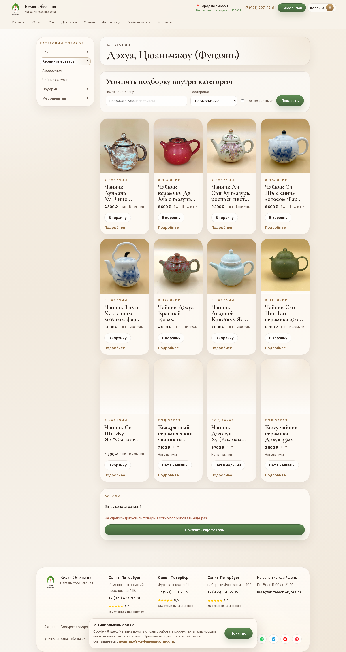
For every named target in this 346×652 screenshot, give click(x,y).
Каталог (18, 22)
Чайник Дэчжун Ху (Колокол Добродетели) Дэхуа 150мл (229, 433)
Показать (290, 100)
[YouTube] (285, 639)
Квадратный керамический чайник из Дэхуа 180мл (175, 433)
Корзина (322, 7)
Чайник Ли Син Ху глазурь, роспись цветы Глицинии (230, 193)
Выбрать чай (291, 8)
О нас (36, 22)
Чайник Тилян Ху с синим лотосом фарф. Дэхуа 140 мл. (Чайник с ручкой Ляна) (123, 313)
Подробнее (114, 227)
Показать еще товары (205, 529)
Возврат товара (74, 626)
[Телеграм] (273, 639)
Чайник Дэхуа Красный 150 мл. (176, 313)
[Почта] (297, 639)
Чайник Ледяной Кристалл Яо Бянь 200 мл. (227, 313)
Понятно (238, 633)
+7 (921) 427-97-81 (260, 7)
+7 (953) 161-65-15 (222, 592)
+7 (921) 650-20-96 (174, 592)
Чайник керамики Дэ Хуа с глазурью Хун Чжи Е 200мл (176, 193)
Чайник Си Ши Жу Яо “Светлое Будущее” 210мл (124, 433)
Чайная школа (139, 22)
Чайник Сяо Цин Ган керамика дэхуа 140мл (284, 313)
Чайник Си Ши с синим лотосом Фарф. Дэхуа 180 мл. (284, 193)
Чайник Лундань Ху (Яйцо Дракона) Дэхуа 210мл (119, 193)
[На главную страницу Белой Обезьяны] (100, 7)
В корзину (118, 217)
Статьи (89, 22)
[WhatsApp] (262, 639)
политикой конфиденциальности (146, 641)
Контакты (165, 22)
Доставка (69, 22)
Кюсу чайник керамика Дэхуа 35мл (281, 433)
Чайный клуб (111, 22)
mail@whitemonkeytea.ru (279, 592)
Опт (51, 22)
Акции (49, 626)
